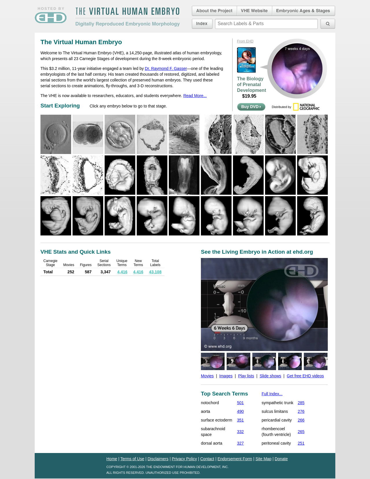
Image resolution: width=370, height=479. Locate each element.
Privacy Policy (184, 458)
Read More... (195, 95)
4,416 (122, 272)
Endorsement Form (234, 458)
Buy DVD (251, 106)
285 (301, 402)
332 (240, 431)
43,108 (155, 272)
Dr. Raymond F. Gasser (166, 68)
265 (301, 431)
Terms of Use (132, 458)
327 (240, 443)
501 (240, 402)
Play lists (246, 376)
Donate (281, 458)
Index (202, 23)
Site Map (263, 458)
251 (301, 443)
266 (301, 420)
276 (301, 411)
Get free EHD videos (305, 376)
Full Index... (272, 393)
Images (226, 376)
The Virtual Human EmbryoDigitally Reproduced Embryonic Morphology (127, 17)
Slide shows (270, 376)
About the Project (214, 11)
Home (111, 458)
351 (240, 420)
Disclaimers (157, 458)
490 (240, 411)
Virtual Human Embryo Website (254, 11)
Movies (207, 376)
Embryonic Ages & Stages (303, 11)
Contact (207, 458)
